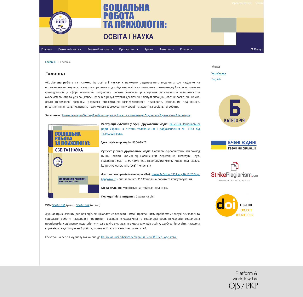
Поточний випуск (70, 49)
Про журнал (127, 49)
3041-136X (82, 205)
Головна (46, 49)
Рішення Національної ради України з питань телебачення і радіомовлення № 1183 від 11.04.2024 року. (150, 128)
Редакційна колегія (100, 49)
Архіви (149, 49)
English (216, 79)
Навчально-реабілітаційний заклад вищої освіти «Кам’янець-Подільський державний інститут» (126, 115)
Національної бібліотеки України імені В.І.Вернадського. (139, 237)
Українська (218, 73)
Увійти (260, 3)
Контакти (186, 49)
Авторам (166, 49)
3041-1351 (59, 205)
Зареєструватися (241, 3)
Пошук (257, 49)
